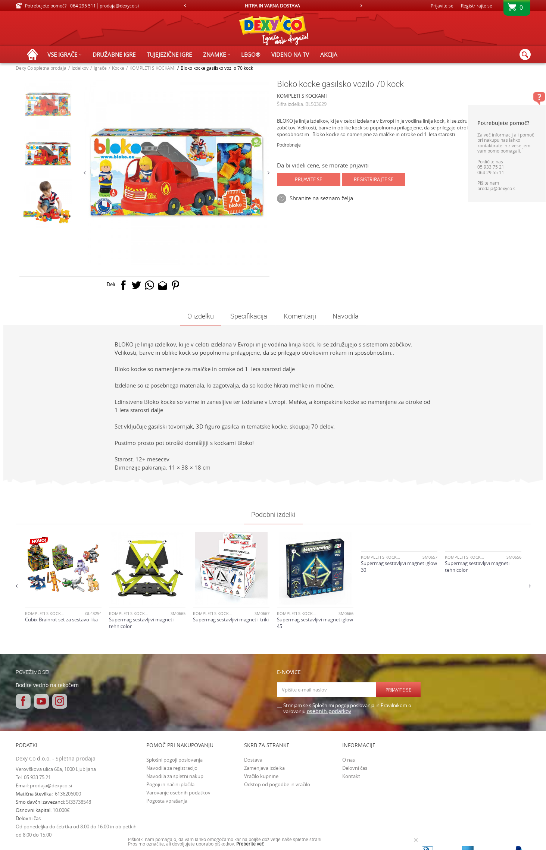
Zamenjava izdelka (264, 768)
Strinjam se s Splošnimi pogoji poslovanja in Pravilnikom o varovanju (347, 708)
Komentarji (300, 315)
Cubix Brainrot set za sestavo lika (61, 619)
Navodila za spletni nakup (174, 776)
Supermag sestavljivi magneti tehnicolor (141, 623)
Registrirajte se (476, 6)
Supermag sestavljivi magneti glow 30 (399, 566)
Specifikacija (248, 315)
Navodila (346, 315)
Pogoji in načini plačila (170, 784)
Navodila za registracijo (171, 768)
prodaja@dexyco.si (51, 785)
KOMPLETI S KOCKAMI (152, 68)
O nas (348, 759)
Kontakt (351, 776)
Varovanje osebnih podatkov (178, 792)
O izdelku (200, 315)
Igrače (100, 68)
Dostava (253, 759)
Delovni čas (354, 768)
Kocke (118, 68)
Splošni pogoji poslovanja (174, 759)
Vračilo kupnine (261, 776)
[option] (273, 5)
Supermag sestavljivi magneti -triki (231, 619)
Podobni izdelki (273, 514)
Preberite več (250, 844)
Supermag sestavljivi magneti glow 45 (315, 623)
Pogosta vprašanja (166, 800)
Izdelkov (80, 68)
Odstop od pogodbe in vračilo (277, 784)
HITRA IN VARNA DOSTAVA (272, 6)
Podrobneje (289, 145)
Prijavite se (308, 179)
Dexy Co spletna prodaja (41, 68)
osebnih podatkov (329, 711)
